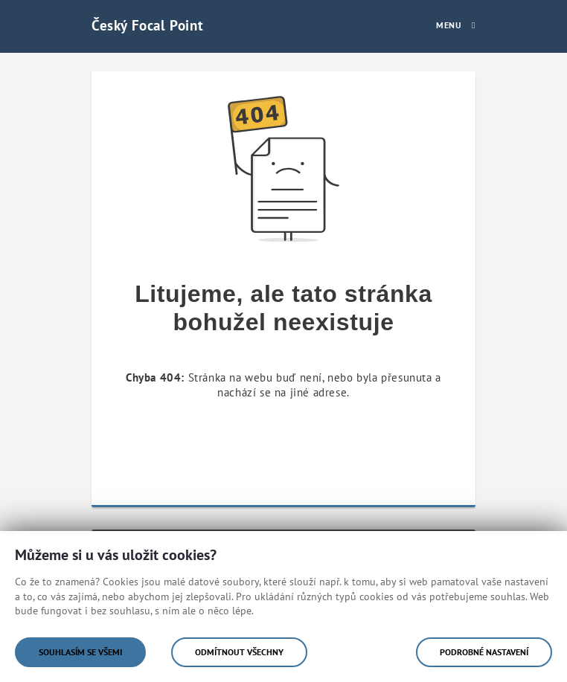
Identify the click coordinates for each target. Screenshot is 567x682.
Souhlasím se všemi (80, 651)
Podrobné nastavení (484, 651)
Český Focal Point (147, 25)
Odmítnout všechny (239, 651)
